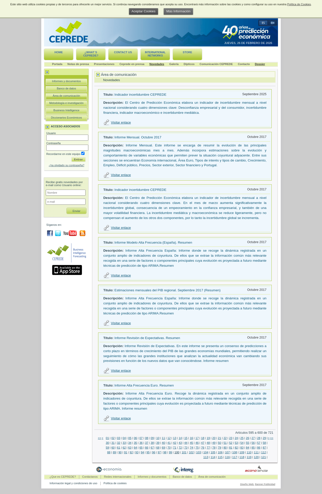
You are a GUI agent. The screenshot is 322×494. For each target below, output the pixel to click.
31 (113, 442)
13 (174, 438)
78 (214, 447)
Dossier (260, 64)
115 (220, 457)
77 (208, 447)
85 (253, 447)
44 (185, 442)
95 (148, 452)
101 (184, 452)
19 (208, 438)
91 (125, 452)
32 (118, 442)
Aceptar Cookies (143, 11)
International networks (155, 54)
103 (198, 452)
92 (131, 452)
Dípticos (189, 64)
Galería (174, 64)
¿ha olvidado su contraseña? (66, 165)
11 (163, 438)
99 (170, 452)
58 (264, 442)
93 (137, 452)
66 (146, 447)
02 (113, 438)
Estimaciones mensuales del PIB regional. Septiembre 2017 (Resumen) (167, 290)
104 (205, 452)
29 (264, 438)
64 (135, 447)
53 (236, 442)
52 (230, 442)
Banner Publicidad (265, 484)
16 (191, 438)
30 (107, 442)
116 (227, 457)
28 (258, 438)
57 (258, 442)
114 (213, 457)
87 (264, 447)
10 (157, 438)
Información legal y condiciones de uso (73, 483)
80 (225, 447)
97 (159, 452)
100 (176, 452)
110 (249, 452)
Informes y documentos (66, 81)
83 (242, 447)
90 (120, 452)
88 (108, 452)
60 (113, 447)
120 (256, 457)
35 (135, 442)
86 (258, 447)
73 (185, 447)
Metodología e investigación (66, 102)
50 (219, 442)
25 (242, 438)
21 (219, 438)
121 (263, 457)
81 (230, 447)
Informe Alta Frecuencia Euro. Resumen (144, 385)
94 (142, 452)
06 (135, 438)
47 (202, 442)
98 (165, 452)
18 (202, 438)
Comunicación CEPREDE (216, 64)
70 (169, 447)
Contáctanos (90, 476)
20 (214, 438)
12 (169, 438)
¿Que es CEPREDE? (63, 476)
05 (130, 438)
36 (141, 442)
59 (107, 447)
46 (197, 442)
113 (205, 457)
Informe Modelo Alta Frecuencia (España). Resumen (153, 242)
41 (169, 442)
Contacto (244, 64)
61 (118, 447)
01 (107, 438)
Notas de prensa (78, 64)
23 (230, 438)
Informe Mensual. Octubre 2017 (138, 137)
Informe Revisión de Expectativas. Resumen (147, 338)
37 (146, 442)
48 (208, 442)
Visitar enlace (121, 122)
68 (157, 447)
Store (187, 52)
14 (180, 438)
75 (197, 447)
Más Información (178, 11)
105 (213, 452)
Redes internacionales (117, 476)
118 (241, 457)
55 (247, 442)
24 (236, 438)
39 (157, 442)
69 (163, 447)
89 (114, 452)
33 (124, 442)
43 (180, 442)
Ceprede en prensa (131, 64)
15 (185, 438)
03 (118, 438)
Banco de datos (66, 88)
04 (124, 438)
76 (202, 447)
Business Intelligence (66, 110)
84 (247, 447)
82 (236, 447)
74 (191, 447)
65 (141, 447)
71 (174, 447)
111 (256, 452)
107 (227, 452)
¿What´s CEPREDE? (90, 54)
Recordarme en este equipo (65, 153)
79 (219, 447)
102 (191, 452)
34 (130, 442)
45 (191, 442)
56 (253, 442)
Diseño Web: (247, 484)
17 (197, 438)
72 (180, 447)
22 (225, 438)
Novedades (156, 64)
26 (247, 438)
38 (152, 442)
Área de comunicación (66, 95)
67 (152, 447)
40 (163, 442)
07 (141, 438)
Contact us (123, 52)
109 (241, 452)
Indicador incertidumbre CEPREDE (140, 94)
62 (124, 447)
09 (152, 438)
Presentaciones (104, 64)
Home (59, 52)
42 (174, 442)
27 (253, 438)
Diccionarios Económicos (66, 117)
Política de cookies (115, 483)
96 (153, 452)
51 (225, 442)
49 (214, 442)
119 (249, 457)
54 (242, 442)
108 (234, 452)
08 (146, 438)
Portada (57, 64)
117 (234, 457)
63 (130, 447)
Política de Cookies (299, 4)
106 (220, 452)
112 (263, 452)
